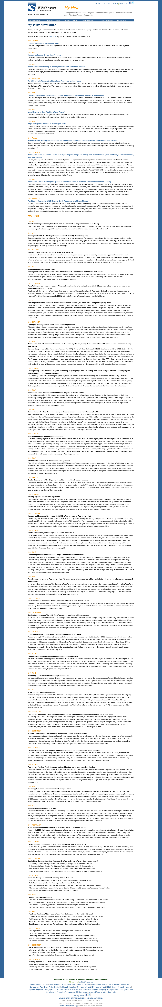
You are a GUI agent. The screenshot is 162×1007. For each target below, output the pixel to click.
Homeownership (34, 20)
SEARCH (114, 4)
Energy (47, 989)
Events (80, 984)
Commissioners (54, 984)
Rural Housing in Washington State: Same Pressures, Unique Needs (54, 81)
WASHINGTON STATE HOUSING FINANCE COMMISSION (81, 998)
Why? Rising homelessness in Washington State (47, 124)
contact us (52, 36)
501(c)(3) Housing (124, 987)
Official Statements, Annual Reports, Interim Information (85, 992)
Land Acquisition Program (88, 989)
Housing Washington (69, 984)
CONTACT (123, 4)
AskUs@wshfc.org (86, 982)
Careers (45, 984)
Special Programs (88, 20)
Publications (96, 984)
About (38, 984)
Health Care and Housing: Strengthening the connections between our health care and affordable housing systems (72, 140)
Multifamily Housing (53, 20)
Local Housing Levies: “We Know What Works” (46, 112)
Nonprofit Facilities (70, 20)
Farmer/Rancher (57, 989)
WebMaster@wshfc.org (68, 1006)
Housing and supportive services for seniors (45, 55)
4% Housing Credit (84, 987)
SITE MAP (105, 4)
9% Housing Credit (99, 987)
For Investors (121, 20)
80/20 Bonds (111, 987)
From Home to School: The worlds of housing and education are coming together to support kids (66, 95)
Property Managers (106, 20)
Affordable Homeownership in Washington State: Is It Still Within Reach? (56, 67)
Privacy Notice (79, 996)
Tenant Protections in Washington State (43, 43)
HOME (98, 4)
